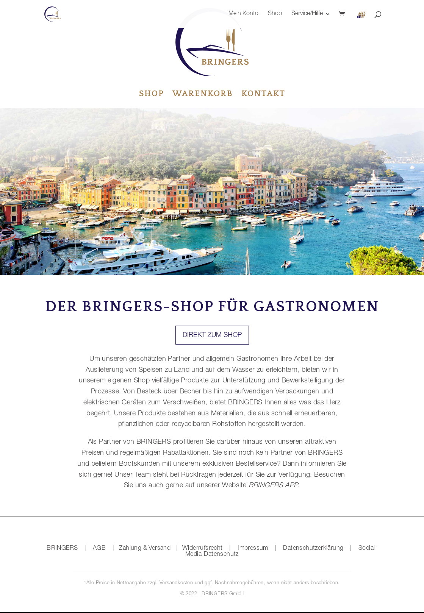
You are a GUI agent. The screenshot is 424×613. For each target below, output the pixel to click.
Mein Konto (243, 14)
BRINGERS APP (272, 485)
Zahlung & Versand (145, 549)
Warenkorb (202, 94)
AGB (99, 549)
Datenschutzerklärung (313, 549)
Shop (275, 14)
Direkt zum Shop (212, 335)
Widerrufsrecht (202, 549)
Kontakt (263, 94)
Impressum (253, 549)
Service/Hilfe (307, 14)
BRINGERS (62, 549)
